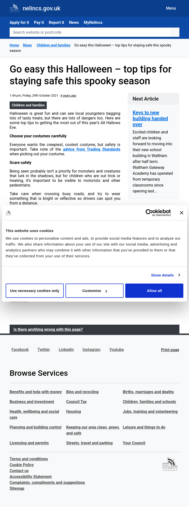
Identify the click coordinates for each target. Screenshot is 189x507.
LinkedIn (66, 349)
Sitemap (17, 488)
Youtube (116, 349)
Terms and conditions (29, 459)
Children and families (28, 105)
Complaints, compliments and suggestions (47, 482)
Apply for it (19, 22)
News (74, 22)
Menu (171, 8)
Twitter (44, 349)
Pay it (39, 22)
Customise (94, 291)
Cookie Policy (22, 465)
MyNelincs (93, 22)
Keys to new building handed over (150, 118)
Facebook (20, 349)
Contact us (19, 470)
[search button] (175, 32)
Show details (162, 275)
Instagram (92, 349)
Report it (56, 22)
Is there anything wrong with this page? (48, 329)
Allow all (154, 291)
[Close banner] (181, 212)
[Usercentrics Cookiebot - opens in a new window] (149, 212)
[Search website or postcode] (90, 32)
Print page (170, 350)
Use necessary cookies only (34, 291)
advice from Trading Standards (91, 149)
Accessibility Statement (31, 476)
